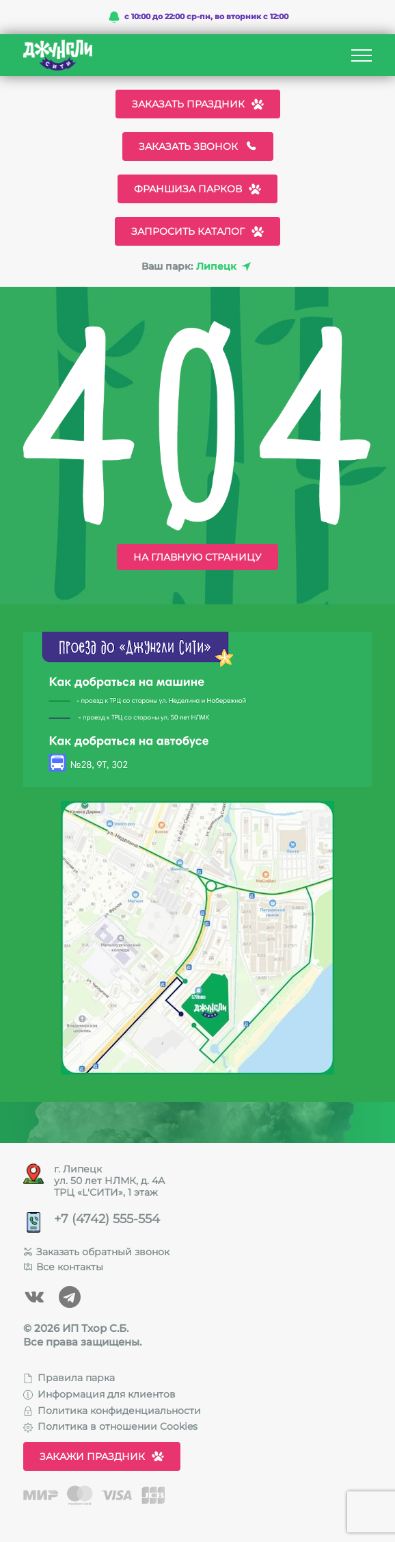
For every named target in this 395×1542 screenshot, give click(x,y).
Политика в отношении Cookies (110, 1426)
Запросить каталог (197, 231)
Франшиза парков (197, 189)
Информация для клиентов (99, 1394)
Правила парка (69, 1378)
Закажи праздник (102, 1456)
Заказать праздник (198, 104)
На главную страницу (197, 557)
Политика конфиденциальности (112, 1410)
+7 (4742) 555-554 (107, 1219)
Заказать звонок (198, 146)
